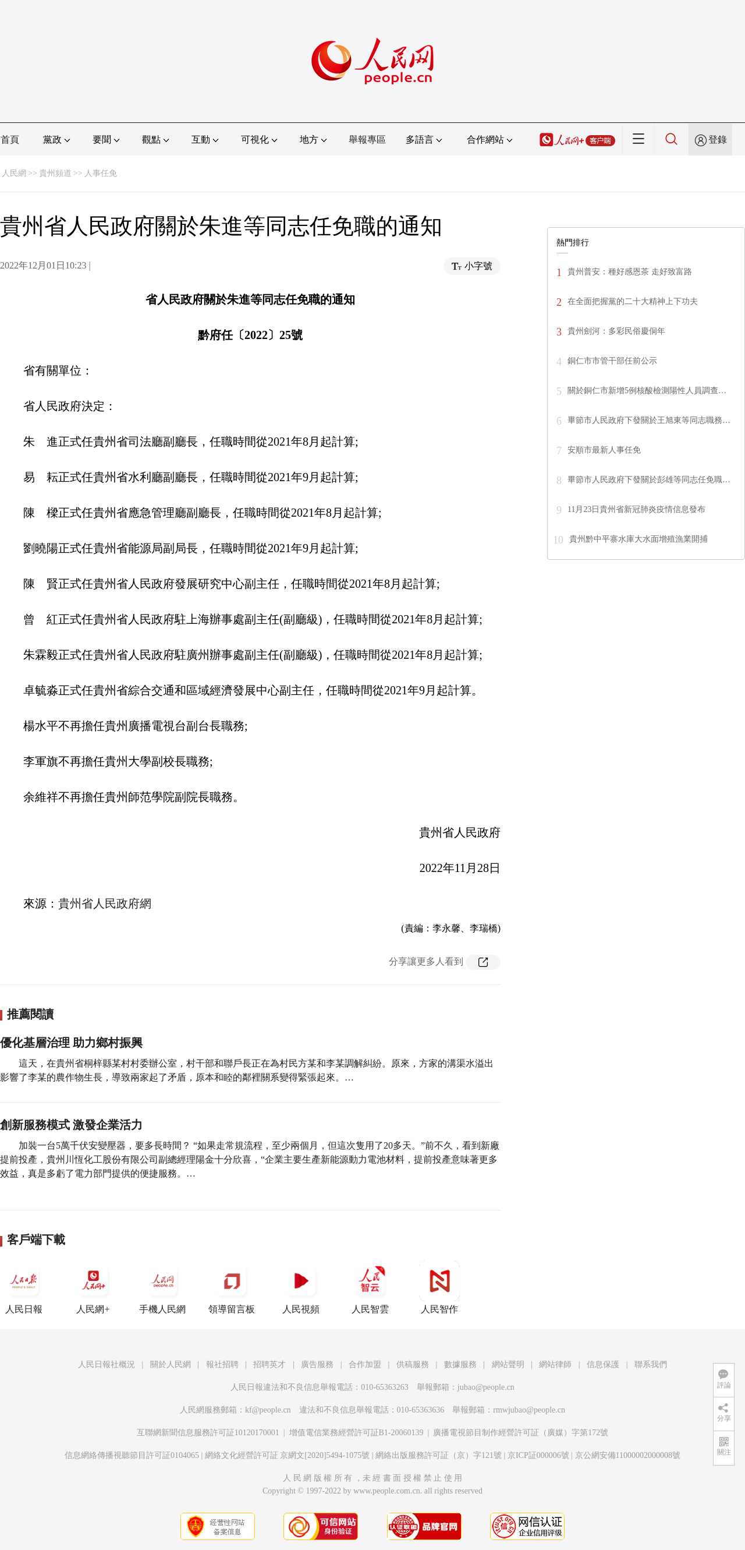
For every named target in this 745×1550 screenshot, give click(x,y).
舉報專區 (367, 139)
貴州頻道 (55, 173)
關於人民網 (170, 1364)
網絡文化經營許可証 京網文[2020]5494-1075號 (287, 1455)
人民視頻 (301, 1287)
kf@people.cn (268, 1410)
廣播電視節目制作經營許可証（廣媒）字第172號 (520, 1432)
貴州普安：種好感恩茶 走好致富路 (629, 271)
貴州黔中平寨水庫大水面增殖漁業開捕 (638, 539)
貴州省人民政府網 (104, 903)
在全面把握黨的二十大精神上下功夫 (632, 301)
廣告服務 (317, 1364)
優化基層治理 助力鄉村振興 (71, 1042)
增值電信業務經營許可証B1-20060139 (356, 1432)
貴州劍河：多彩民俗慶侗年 (616, 331)
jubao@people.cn (486, 1387)
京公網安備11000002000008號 (627, 1455)
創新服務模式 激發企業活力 (71, 1124)
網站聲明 (508, 1364)
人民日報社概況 (106, 1364)
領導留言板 (231, 1287)
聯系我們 (650, 1364)
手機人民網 (162, 1287)
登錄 (717, 139)
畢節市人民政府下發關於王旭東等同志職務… (648, 420)
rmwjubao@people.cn (529, 1410)
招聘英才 (269, 1364)
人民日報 (23, 1287)
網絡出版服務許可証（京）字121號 (438, 1455)
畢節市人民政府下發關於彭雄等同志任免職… (648, 479)
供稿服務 (412, 1364)
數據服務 (460, 1364)
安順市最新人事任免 (604, 450)
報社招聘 (222, 1364)
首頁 (10, 139)
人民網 (14, 173)
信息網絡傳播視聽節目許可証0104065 (132, 1455)
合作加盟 (365, 1364)
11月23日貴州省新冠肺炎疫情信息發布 (636, 509)
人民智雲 (370, 1287)
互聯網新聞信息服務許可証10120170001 (208, 1432)
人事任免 (100, 173)
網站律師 (555, 1364)
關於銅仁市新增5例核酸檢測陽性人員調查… (646, 390)
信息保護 (603, 1364)
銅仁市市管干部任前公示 (612, 360)
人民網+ (93, 1287)
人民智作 (439, 1287)
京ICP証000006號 (538, 1455)
